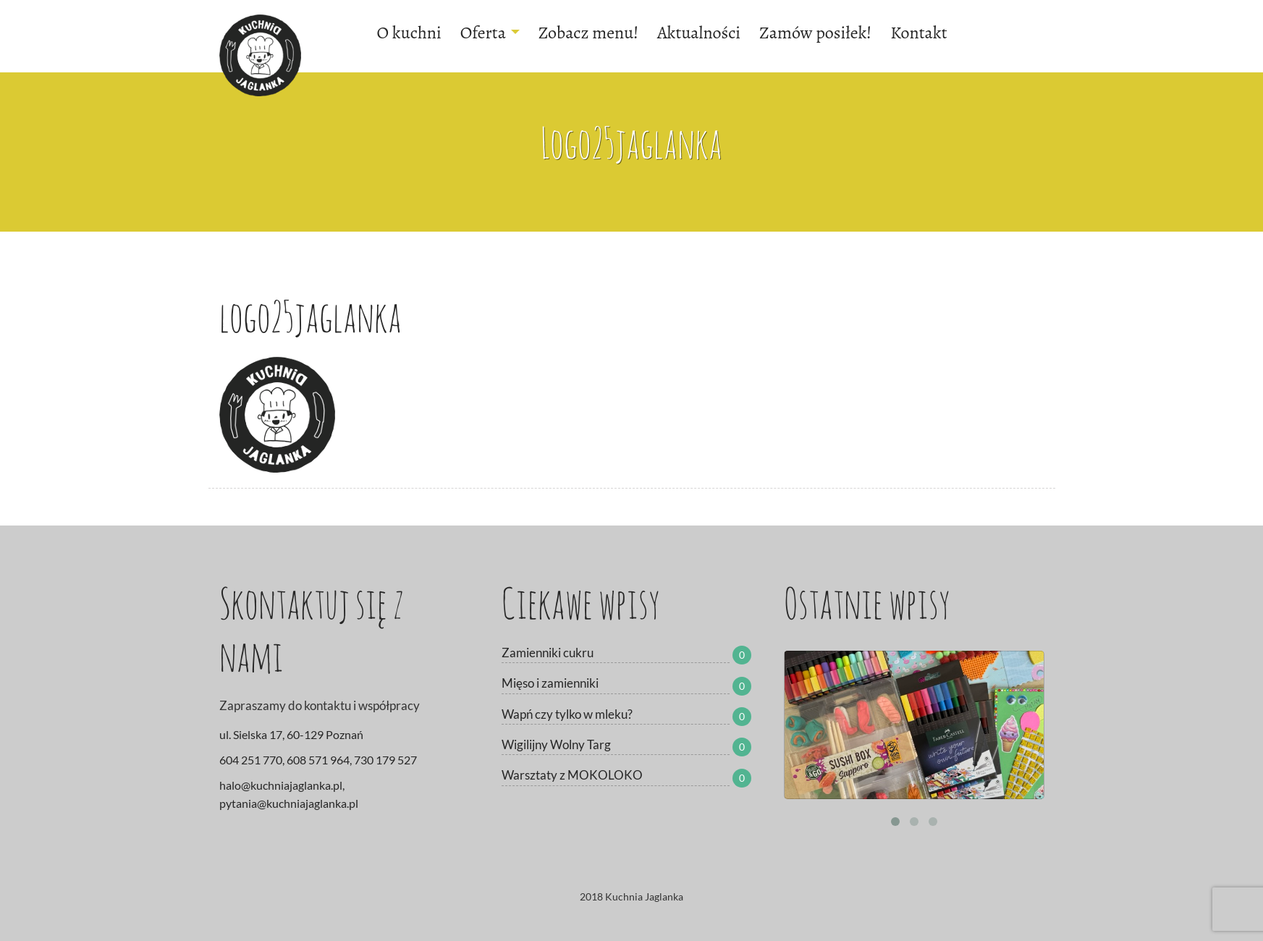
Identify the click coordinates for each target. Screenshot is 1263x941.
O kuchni (409, 32)
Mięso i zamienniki (550, 683)
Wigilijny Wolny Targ (556, 744)
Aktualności (698, 32)
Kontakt (918, 32)
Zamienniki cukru (548, 652)
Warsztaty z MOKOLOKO (572, 774)
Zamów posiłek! (815, 32)
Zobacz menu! (588, 32)
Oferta (490, 32)
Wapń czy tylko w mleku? (567, 714)
